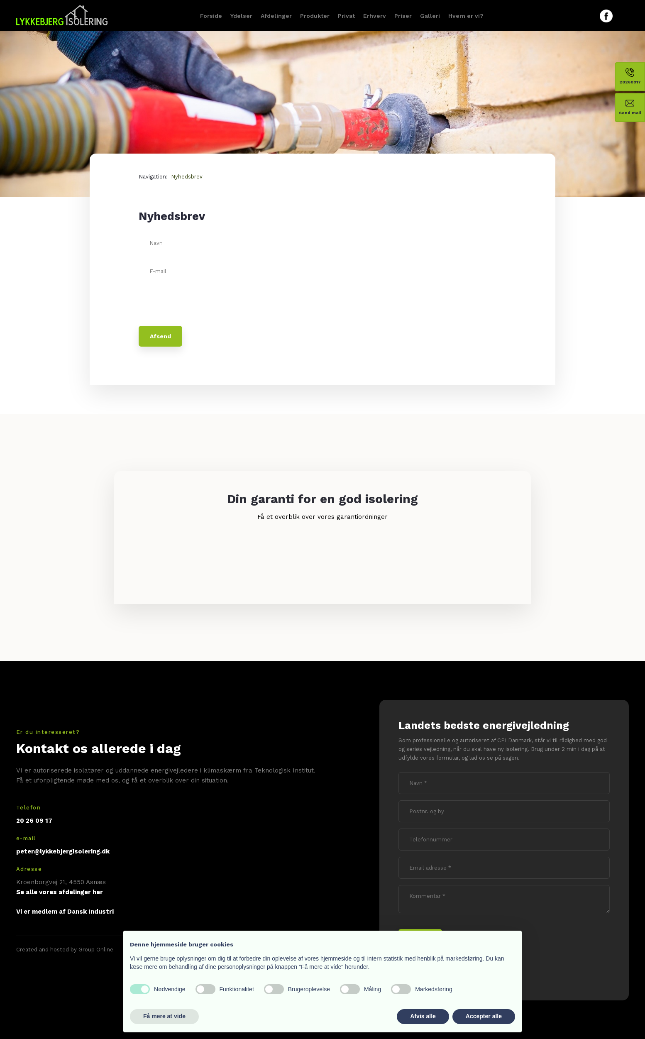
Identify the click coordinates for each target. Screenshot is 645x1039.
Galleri (430, 15)
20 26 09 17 (34, 820)
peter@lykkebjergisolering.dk (63, 851)
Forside (211, 15)
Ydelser (241, 15)
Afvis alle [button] (422, 1016)
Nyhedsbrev (187, 177)
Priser (403, 15)
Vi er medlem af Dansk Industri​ (65, 911)
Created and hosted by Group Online (64, 949)
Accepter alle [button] (484, 1016)
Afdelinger (276, 15)
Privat (346, 15)
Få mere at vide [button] (164, 1016)
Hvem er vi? (466, 15)
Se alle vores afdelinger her (59, 892)
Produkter (315, 15)
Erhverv (374, 15)
